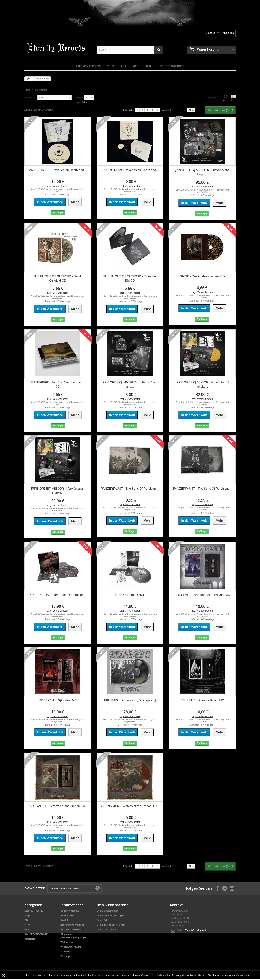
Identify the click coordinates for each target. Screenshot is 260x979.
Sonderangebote (69, 910)
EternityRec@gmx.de (196, 930)
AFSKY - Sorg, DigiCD (130, 595)
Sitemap (65, 956)
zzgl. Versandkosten (57, 186)
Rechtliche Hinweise (71, 929)
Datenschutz (67, 951)
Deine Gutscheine (106, 929)
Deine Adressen (105, 920)
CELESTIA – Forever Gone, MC (202, 700)
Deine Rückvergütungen (110, 915)
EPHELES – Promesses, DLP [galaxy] (130, 700)
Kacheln (225, 98)
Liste (233, 98)
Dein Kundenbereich (113, 905)
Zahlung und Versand (72, 924)
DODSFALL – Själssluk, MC (58, 700)
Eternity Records (88, 66)
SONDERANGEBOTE (172, 66)
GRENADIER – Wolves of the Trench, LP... (130, 806)
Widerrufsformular (70, 946)
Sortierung (30, 97)
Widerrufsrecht (68, 942)
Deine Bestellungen (107, 910)
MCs (135, 66)
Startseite (29, 938)
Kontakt (64, 920)
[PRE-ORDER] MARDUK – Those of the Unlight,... (202, 172)
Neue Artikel (67, 915)
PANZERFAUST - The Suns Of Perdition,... (130, 488)
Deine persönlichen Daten (111, 924)
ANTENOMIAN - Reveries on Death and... (57, 170)
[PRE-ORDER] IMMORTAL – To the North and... (130, 384)
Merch (149, 66)
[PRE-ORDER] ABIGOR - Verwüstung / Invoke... (202, 384)
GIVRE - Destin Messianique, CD (202, 276)
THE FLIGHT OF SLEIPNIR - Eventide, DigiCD (130, 278)
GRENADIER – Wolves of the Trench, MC (57, 806)
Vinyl (110, 66)
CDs (123, 66)
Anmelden (228, 33)
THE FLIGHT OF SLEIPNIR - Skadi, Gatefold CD (57, 278)
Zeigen (79, 97)
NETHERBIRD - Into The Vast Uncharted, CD (57, 384)
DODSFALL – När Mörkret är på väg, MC (202, 595)
